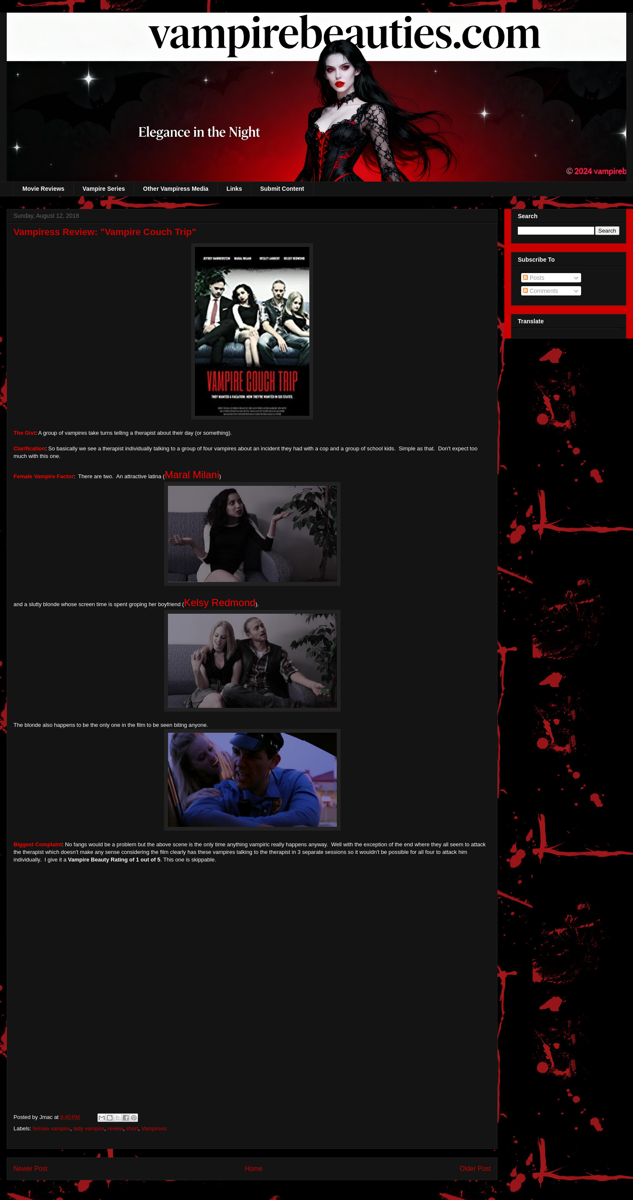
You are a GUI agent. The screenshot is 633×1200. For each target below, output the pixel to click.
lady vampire (89, 1128)
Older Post (475, 1168)
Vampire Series (104, 188)
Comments (540, 290)
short (132, 1128)
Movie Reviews (43, 188)
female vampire (51, 1128)
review (115, 1128)
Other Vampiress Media (175, 188)
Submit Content (282, 188)
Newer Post (31, 1168)
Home (253, 1168)
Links (234, 188)
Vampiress (154, 1128)
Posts (533, 277)
